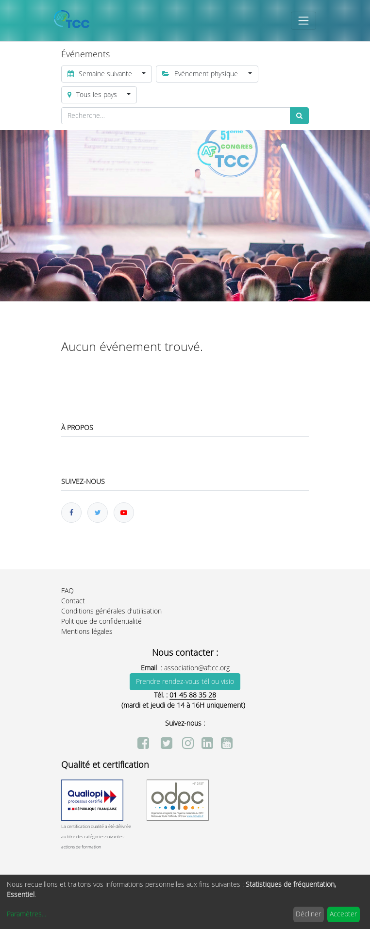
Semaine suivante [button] (100, 74)
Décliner (308, 914)
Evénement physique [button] (201, 74)
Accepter (343, 914)
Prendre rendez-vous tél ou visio (185, 682)
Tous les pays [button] (93, 95)
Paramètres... (26, 914)
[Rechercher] (299, 115)
